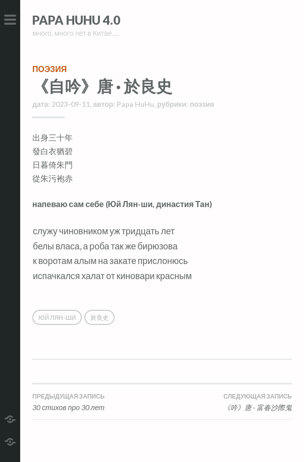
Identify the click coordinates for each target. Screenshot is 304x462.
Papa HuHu (135, 104)
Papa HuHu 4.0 (76, 20)
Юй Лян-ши (57, 317)
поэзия (49, 69)
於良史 (99, 317)
